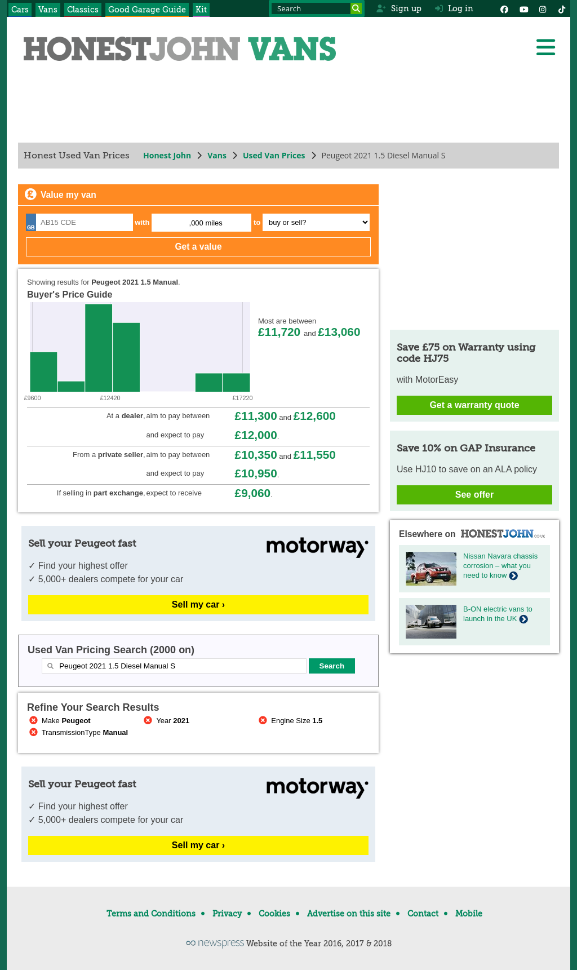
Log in (454, 8)
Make (59, 720)
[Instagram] (542, 8)
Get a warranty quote (474, 405)
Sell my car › (198, 604)
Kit (201, 9)
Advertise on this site (348, 913)
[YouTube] (523, 8)
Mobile (468, 913)
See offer (474, 494)
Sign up (398, 8)
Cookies (274, 913)
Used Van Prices (274, 155)
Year (166, 720)
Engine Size (289, 720)
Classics (83, 9)
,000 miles (206, 223)
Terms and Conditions (151, 913)
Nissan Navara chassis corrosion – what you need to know (500, 565)
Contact (422, 913)
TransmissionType (77, 732)
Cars (20, 9)
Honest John (167, 155)
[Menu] (545, 47)
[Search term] (317, 8)
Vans (47, 9)
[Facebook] (504, 8)
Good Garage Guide (147, 9)
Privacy (227, 913)
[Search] (356, 8)
